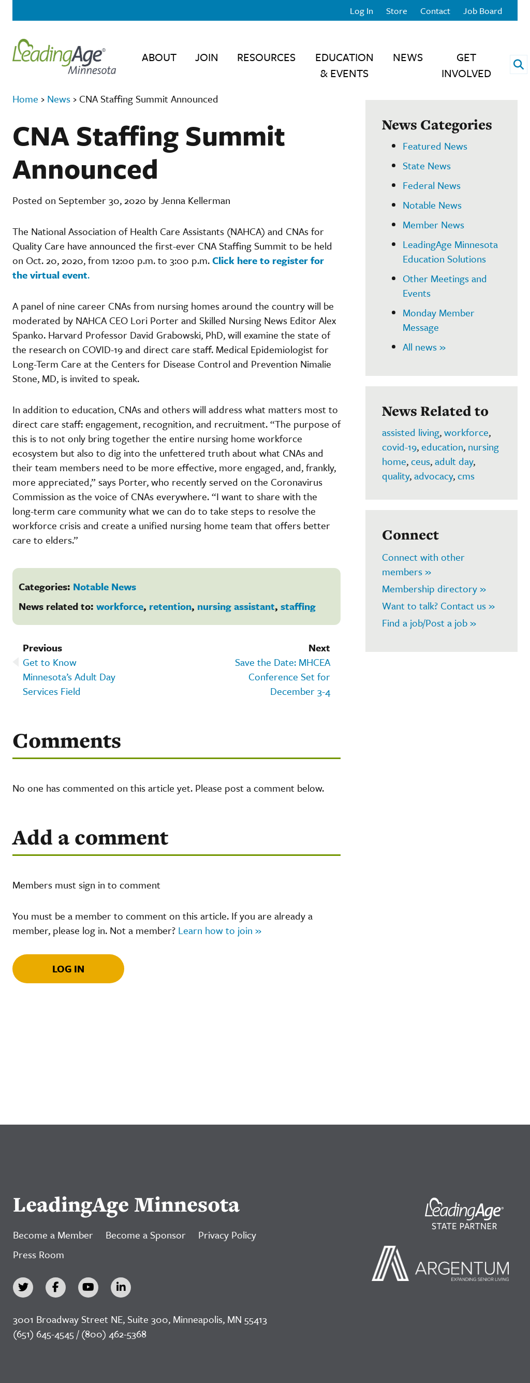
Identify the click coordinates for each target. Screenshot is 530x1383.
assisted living (410, 432)
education (442, 447)
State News (427, 165)
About (159, 57)
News (408, 57)
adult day (454, 461)
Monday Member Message (439, 319)
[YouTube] (88, 1287)
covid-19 (399, 447)
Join (206, 57)
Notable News (104, 586)
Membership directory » (434, 588)
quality (395, 476)
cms (466, 476)
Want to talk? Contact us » (438, 606)
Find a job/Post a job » (429, 623)
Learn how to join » (219, 930)
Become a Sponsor (146, 1235)
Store (396, 10)
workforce (119, 606)
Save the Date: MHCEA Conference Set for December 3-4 (282, 676)
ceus (420, 461)
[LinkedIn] (121, 1287)
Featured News (435, 146)
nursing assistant (236, 606)
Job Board (482, 10)
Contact (435, 10)
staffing (298, 606)
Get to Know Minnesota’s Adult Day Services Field (69, 676)
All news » (424, 347)
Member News (433, 224)
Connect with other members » (423, 564)
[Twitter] (23, 1287)
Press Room (38, 1254)
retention (170, 606)
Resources (266, 57)
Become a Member (53, 1235)
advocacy (433, 476)
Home (25, 99)
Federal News (432, 185)
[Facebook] (56, 1287)
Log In (361, 10)
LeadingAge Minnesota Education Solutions (450, 251)
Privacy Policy (227, 1235)
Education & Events (344, 65)
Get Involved (466, 65)
